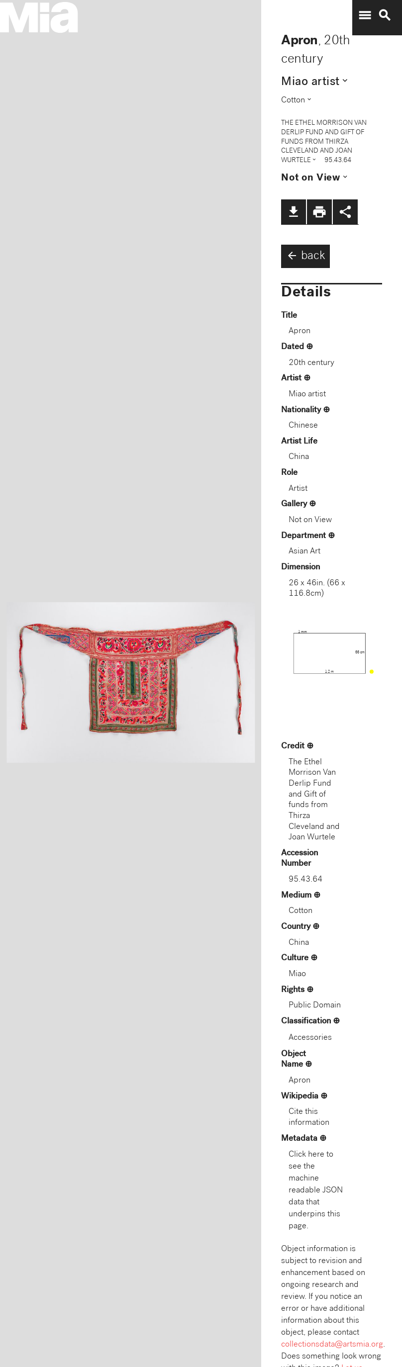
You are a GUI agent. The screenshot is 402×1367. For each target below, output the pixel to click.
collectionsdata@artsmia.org (332, 1345)
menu (364, 15)
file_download (293, 211)
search (384, 15)
